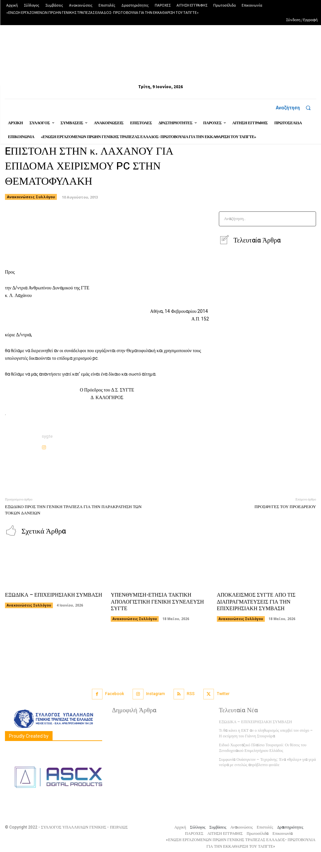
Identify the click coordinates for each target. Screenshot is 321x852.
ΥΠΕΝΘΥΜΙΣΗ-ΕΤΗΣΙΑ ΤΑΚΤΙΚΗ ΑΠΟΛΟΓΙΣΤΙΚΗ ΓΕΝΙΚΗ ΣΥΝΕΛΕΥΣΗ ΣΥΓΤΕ (157, 601)
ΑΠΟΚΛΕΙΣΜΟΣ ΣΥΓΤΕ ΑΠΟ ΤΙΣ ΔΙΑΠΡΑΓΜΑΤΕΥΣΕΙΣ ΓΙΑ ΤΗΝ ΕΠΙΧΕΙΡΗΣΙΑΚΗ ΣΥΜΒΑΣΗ (256, 601)
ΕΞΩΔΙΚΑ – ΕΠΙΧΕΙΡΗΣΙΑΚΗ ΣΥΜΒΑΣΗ (53, 594)
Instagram (155, 693)
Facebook (114, 693)
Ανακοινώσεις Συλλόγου (29, 604)
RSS (191, 693)
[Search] (309, 218)
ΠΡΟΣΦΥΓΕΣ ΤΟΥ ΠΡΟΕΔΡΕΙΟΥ (285, 506)
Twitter (223, 693)
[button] (296, 107)
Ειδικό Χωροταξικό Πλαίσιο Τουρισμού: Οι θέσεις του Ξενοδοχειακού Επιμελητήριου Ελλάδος (262, 747)
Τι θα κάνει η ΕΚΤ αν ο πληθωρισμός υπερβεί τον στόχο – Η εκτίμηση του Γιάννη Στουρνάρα (266, 732)
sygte (47, 436)
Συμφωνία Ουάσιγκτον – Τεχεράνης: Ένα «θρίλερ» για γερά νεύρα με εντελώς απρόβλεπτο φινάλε (267, 761)
